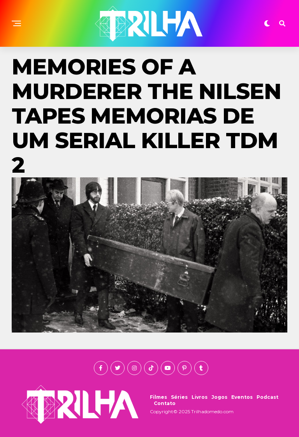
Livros (200, 397)
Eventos (242, 397)
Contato (165, 403)
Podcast (267, 397)
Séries (179, 397)
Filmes (158, 397)
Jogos (219, 397)
